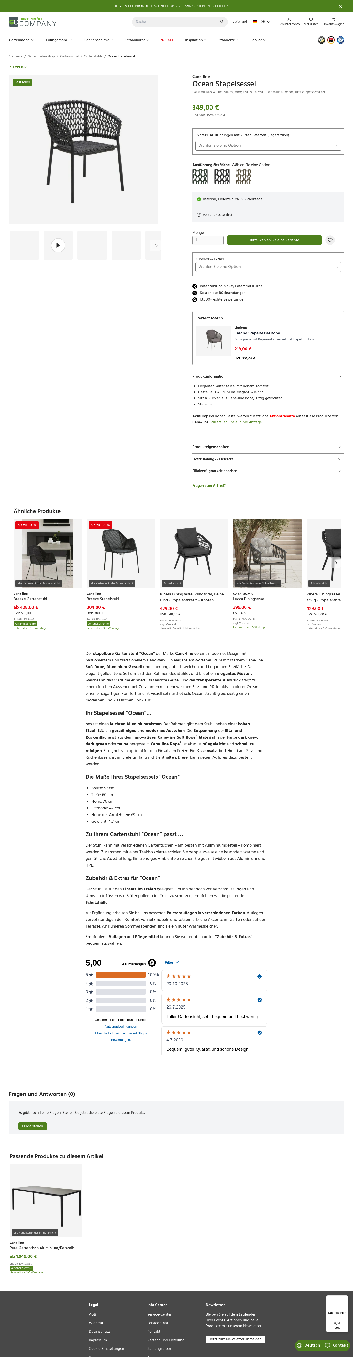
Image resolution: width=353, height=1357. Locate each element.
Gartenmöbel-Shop (41, 56)
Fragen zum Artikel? (209, 486)
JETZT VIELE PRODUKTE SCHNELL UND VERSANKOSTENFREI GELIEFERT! (173, 6)
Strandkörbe (137, 40)
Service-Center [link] (159, 1315)
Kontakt (309, 1345)
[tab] (268, 377)
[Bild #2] (58, 245)
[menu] (309, 22)
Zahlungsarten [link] (159, 1349)
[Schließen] (340, 6)
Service (258, 40)
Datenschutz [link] (99, 1332)
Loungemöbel (59, 40)
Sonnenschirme (99, 40)
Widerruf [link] (96, 1323)
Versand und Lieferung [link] (165, 1340)
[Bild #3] (92, 245)
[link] (268, 77)
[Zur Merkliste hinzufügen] (330, 240)
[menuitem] (289, 22)
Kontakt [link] (153, 1332)
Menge (208, 237)
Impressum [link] (98, 1340)
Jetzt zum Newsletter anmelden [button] (235, 1339)
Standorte (229, 40)
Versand (171, 624)
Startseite (15, 56)
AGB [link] (92, 1315)
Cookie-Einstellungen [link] (106, 1349)
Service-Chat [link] (157, 1323)
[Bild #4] (126, 245)
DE (261, 22)
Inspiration (196, 40)
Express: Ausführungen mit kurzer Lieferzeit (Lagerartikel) (268, 141)
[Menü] (345, 1298)
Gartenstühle (93, 56)
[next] (155, 245)
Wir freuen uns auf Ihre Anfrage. (236, 422)
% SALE (167, 40)
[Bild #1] (24, 245)
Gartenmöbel (22, 40)
